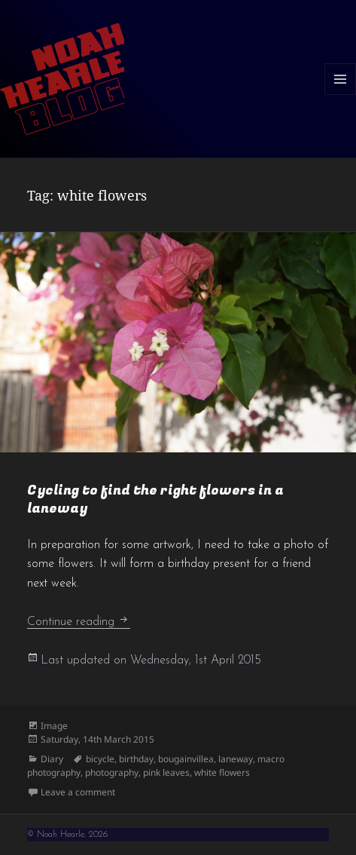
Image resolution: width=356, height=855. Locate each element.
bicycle (100, 758)
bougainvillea (186, 758)
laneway (235, 758)
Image (54, 725)
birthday (136, 758)
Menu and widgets (340, 94)
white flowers (222, 772)
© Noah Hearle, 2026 (67, 834)
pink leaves (166, 772)
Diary (52, 758)
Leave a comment (78, 792)
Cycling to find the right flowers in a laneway (155, 499)
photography (111, 772)
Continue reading (78, 622)
